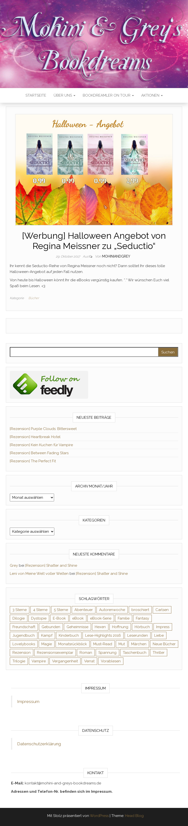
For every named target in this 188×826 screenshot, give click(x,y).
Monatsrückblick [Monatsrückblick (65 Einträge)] (72, 644)
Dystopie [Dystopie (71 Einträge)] (39, 618)
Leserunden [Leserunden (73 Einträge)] (137, 635)
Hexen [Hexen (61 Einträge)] (100, 627)
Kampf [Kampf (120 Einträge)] (46, 635)
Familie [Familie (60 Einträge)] (123, 618)
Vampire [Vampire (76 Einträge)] (39, 661)
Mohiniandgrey (116, 256)
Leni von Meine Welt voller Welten (39, 573)
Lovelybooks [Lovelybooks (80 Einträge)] (23, 644)
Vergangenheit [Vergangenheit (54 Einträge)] (65, 661)
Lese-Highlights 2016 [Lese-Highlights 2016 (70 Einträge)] (103, 635)
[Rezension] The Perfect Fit (33, 461)
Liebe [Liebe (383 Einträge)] (159, 635)
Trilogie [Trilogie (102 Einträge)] (18, 661)
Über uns (64, 95)
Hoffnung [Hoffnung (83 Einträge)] (120, 627)
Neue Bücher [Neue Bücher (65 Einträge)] (164, 644)
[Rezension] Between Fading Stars (39, 453)
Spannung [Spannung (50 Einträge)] (107, 652)
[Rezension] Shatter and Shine (51, 565)
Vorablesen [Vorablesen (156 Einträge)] (111, 661)
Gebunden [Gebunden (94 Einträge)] (51, 627)
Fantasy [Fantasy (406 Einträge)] (142, 618)
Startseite (35, 95)
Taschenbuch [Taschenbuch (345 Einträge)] (134, 652)
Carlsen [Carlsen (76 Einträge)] (162, 610)
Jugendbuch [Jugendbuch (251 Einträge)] (23, 635)
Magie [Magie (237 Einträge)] (46, 644)
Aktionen (152, 95)
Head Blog (134, 816)
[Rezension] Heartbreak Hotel (35, 437)
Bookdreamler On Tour (108, 95)
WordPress (99, 816)
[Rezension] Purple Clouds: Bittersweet (43, 429)
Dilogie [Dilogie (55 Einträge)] (18, 618)
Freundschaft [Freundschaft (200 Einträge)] (23, 627)
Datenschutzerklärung (39, 743)
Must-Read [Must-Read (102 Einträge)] (102, 644)
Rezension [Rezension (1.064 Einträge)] (21, 652)
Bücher (33, 298)
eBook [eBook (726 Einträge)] (78, 618)
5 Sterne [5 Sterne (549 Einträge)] (61, 610)
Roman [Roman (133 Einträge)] (86, 652)
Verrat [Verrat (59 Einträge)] (89, 661)
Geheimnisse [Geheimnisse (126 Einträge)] (77, 627)
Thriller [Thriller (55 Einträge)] (158, 652)
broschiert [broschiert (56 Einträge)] (140, 610)
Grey (14, 565)
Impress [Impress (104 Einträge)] (162, 627)
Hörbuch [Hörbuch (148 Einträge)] (142, 627)
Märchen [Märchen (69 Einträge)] (138, 644)
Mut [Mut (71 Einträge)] (121, 644)
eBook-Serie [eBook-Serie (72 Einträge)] (100, 618)
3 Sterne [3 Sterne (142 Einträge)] (19, 610)
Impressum (28, 701)
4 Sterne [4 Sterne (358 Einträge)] (40, 610)
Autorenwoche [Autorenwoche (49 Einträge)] (112, 610)
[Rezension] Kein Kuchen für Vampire (41, 445)
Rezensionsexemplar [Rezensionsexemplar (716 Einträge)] (55, 652)
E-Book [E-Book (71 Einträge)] (59, 618)
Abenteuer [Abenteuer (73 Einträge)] (83, 610)
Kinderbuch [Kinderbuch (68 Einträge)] (69, 635)
